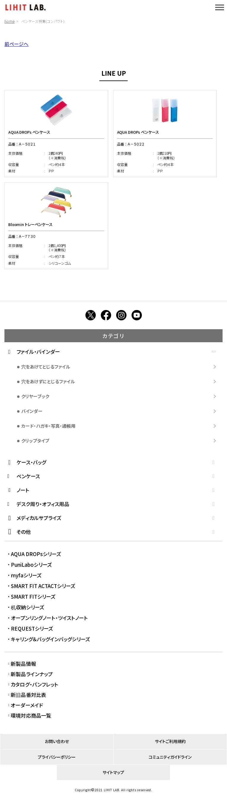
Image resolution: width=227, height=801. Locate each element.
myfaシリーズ (26, 575)
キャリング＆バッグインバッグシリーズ (50, 639)
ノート (23, 490)
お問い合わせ (57, 741)
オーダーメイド (27, 705)
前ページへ (16, 43)
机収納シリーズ (27, 607)
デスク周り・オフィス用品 (43, 504)
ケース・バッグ (31, 462)
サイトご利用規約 (170, 741)
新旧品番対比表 (28, 694)
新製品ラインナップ (32, 673)
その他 (24, 531)
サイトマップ (113, 772)
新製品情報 (23, 663)
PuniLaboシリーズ (31, 564)
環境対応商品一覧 (31, 715)
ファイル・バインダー (38, 351)
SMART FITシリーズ (33, 596)
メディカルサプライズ (39, 517)
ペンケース (28, 476)
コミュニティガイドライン (170, 757)
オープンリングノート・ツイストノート (49, 617)
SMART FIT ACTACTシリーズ (43, 585)
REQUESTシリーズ (32, 628)
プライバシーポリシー (57, 757)
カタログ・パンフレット (34, 684)
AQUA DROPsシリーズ (36, 553)
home (9, 21)
